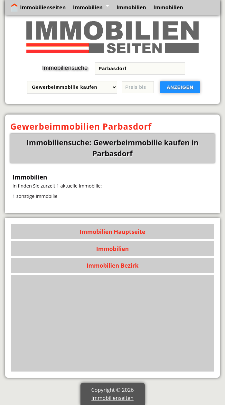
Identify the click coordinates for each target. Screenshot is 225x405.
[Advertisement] (113, 323)
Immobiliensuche (65, 67)
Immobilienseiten (43, 7)
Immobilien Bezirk (113, 265)
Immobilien (88, 7)
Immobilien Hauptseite (112, 231)
